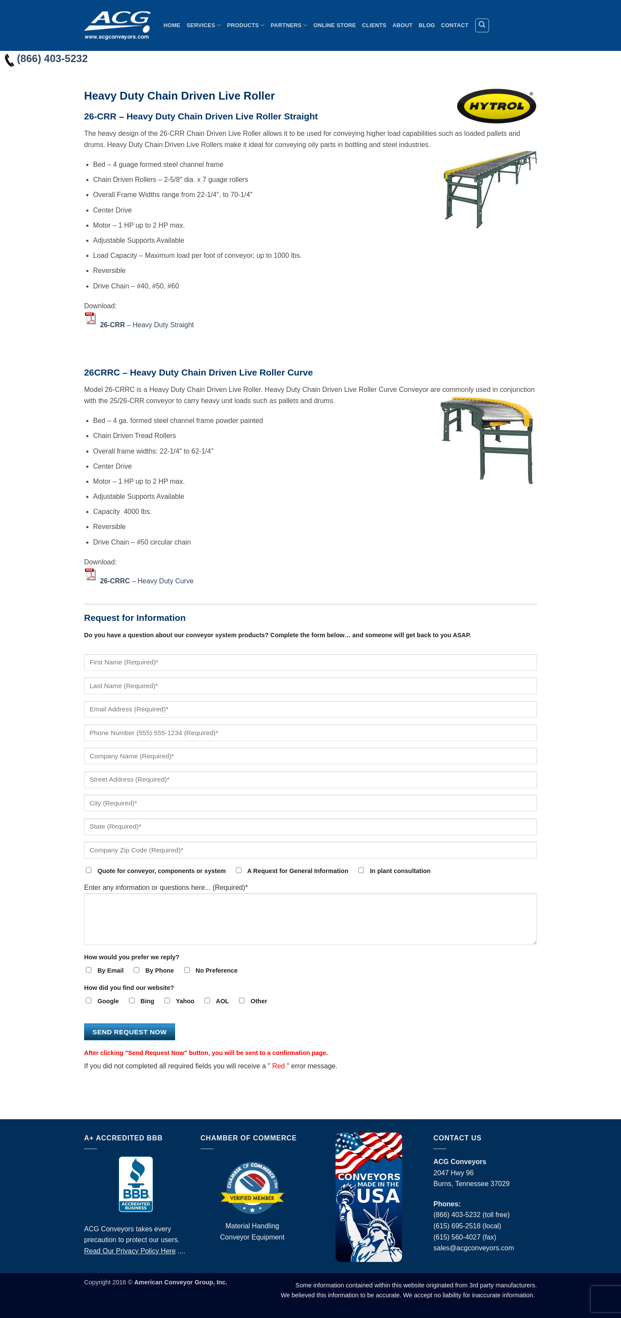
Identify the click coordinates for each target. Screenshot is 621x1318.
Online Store (335, 25)
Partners (289, 25)
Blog (427, 25)
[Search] (482, 25)
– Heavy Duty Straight (147, 324)
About (402, 25)
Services (203, 25)
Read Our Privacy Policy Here (130, 1251)
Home (171, 25)
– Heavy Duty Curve (147, 580)
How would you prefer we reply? (131, 957)
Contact (454, 25)
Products (245, 25)
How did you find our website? (129, 987)
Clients (374, 25)
